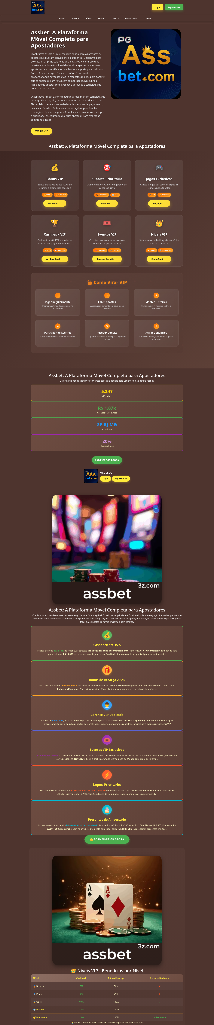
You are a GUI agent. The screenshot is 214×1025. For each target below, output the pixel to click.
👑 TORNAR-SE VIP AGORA (107, 841)
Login (157, 7)
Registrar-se (174, 7)
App (114, 18)
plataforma (131, 18)
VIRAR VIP (41, 131)
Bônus (89, 18)
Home (62, 18)
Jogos (74, 18)
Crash (149, 18)
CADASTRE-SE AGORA (107, 461)
